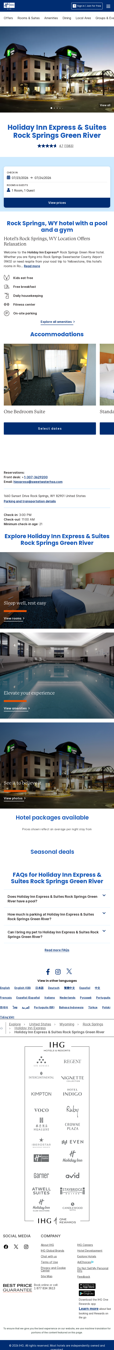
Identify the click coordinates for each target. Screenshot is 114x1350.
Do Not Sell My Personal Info (92, 1269)
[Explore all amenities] (57, 322)
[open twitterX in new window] (67, 972)
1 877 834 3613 (44, 1288)
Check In (12, 172)
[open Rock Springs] (93, 1024)
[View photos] (14, 799)
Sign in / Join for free (87, 6)
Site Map (46, 1276)
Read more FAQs (57, 950)
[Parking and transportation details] (30, 501)
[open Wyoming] (67, 1024)
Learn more (88, 1309)
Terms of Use (49, 1262)
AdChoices (85, 1262)
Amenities (51, 18)
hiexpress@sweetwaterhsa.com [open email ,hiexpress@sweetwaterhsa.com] (38, 482)
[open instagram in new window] (56, 972)
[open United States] (40, 1024)
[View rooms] (13, 619)
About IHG (47, 1244)
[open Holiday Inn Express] (30, 1028)
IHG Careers (85, 1244)
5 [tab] (63, 108)
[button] (108, 5)
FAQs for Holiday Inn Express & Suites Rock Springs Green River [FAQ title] (57, 878)
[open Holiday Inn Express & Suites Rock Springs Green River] (58, 1032)
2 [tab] (54, 108)
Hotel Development (89, 1250)
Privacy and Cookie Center (53, 1269)
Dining (67, 18)
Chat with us (49, 1256)
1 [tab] (51, 108)
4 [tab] (60, 108)
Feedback (83, 1276)
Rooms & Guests (17, 185)
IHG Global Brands (52, 1250)
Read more (32, 266)
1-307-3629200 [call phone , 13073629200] (36, 477)
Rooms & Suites (28, 18)
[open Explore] (16, 1024)
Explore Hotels (86, 1256)
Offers (8, 18)
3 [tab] (57, 108)
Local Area (83, 18)
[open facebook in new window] (46, 972)
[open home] (3, 1028)
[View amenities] (16, 709)
